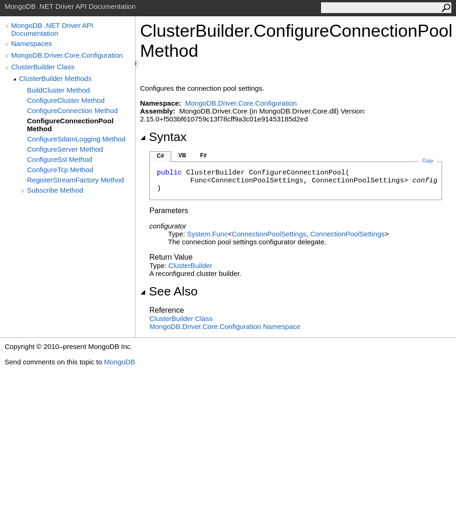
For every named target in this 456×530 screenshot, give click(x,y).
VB (182, 155)
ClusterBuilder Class (42, 67)
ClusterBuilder (190, 265)
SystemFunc (207, 234)
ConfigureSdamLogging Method (76, 139)
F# (203, 155)
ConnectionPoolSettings (269, 234)
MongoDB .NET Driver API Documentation (52, 29)
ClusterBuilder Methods (55, 78)
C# (160, 156)
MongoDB (119, 362)
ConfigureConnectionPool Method (70, 125)
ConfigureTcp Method (60, 170)
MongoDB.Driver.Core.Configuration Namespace (224, 326)
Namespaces (31, 43)
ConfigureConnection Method (72, 110)
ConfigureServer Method (65, 149)
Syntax (163, 137)
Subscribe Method (55, 190)
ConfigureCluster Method (66, 100)
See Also (169, 291)
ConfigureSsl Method (59, 159)
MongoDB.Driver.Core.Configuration (67, 55)
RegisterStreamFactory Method (75, 180)
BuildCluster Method (58, 90)
